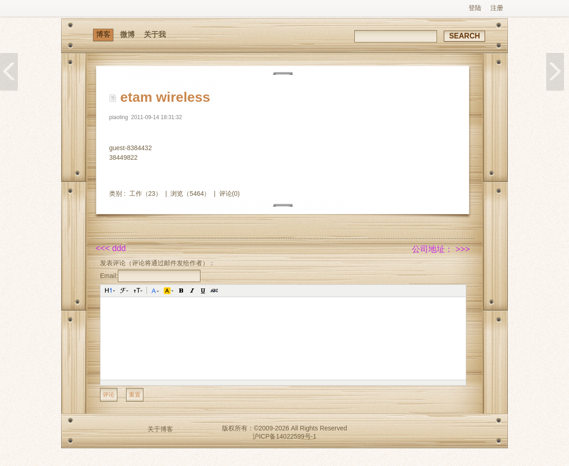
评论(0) (229, 193)
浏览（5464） (190, 193)
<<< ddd (110, 248)
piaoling (118, 117)
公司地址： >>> (441, 249)
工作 (135, 193)
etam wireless (165, 97)
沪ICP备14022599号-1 (284, 436)
